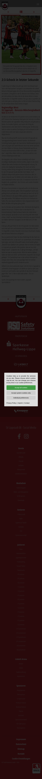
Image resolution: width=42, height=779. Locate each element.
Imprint (20, 403)
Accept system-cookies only (21, 393)
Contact (26, 403)
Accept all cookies (21, 388)
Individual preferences (21, 398)
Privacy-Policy (11, 403)
